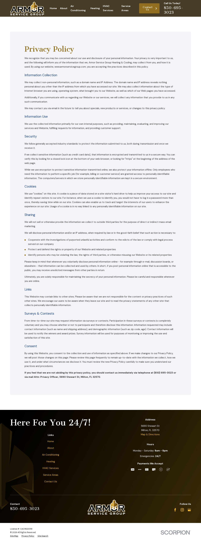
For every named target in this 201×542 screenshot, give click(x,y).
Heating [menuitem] (95, 8)
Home (50, 441)
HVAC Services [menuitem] (108, 8)
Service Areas (50, 474)
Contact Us (150, 8)
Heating (50, 461)
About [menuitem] (63, 8)
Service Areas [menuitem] (125, 8)
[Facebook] (175, 509)
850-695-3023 (173, 10)
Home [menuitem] (53, 8)
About (50, 448)
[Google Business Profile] (189, 509)
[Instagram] (182, 509)
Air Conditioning (50, 454)
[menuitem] (14, 536)
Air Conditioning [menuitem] (78, 8)
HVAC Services (51, 468)
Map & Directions (150, 434)
